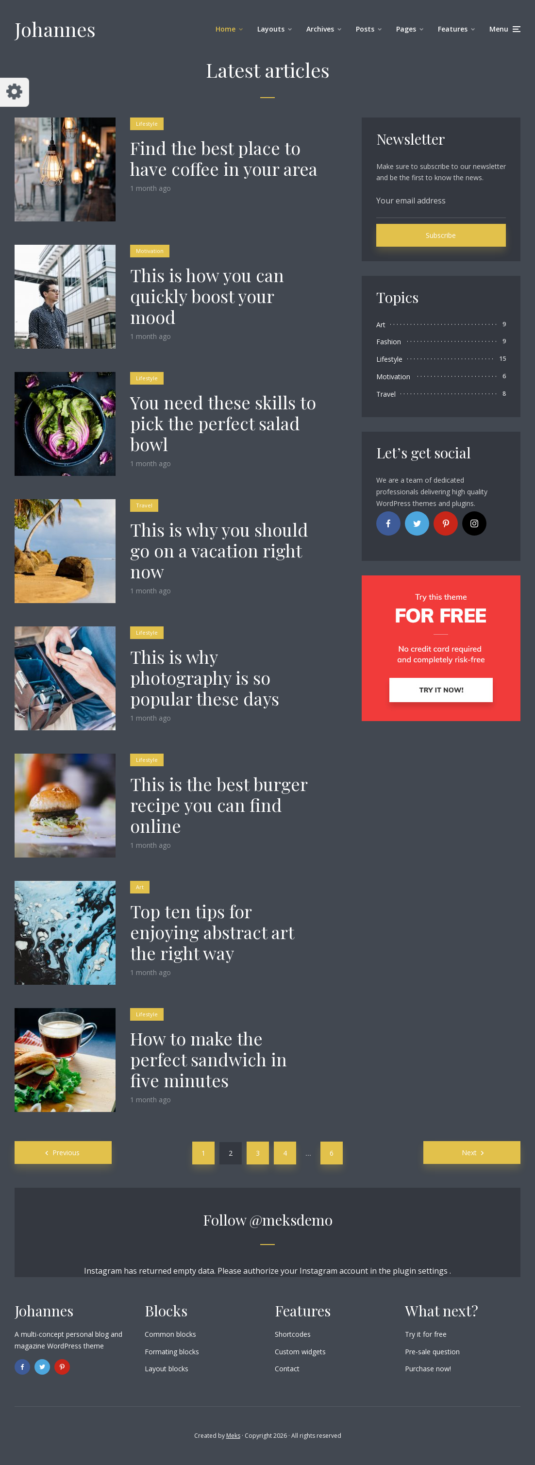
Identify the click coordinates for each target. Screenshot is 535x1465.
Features (453, 29)
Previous (66, 1152)
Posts (365, 29)
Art (140, 887)
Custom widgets (300, 1351)
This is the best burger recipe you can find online (218, 805)
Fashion (388, 341)
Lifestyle (147, 123)
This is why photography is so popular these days (204, 677)
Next (469, 1152)
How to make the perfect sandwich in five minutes (208, 1059)
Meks (233, 1435)
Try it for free (426, 1334)
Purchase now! (428, 1368)
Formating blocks (172, 1351)
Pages (406, 29)
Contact (287, 1368)
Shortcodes (293, 1334)
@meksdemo (291, 1219)
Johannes (55, 29)
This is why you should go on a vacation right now (219, 550)
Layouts (270, 29)
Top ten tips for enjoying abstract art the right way (212, 932)
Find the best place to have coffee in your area (224, 158)
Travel (144, 505)
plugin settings (421, 1270)
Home (225, 29)
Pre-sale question (432, 1351)
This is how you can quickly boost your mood (207, 296)
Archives (320, 29)
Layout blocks (166, 1368)
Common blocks (170, 1334)
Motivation (150, 250)
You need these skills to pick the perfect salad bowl (223, 423)
